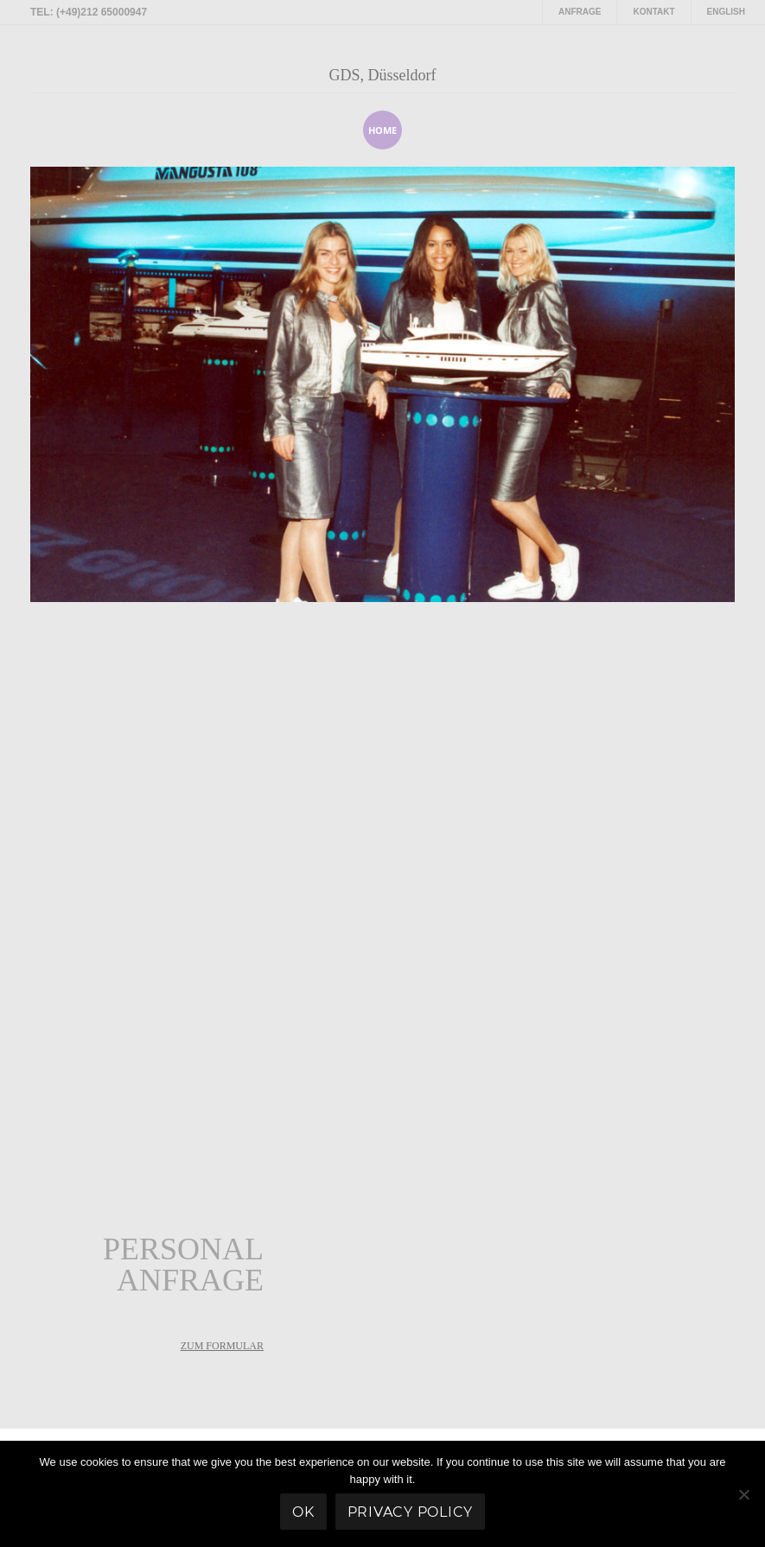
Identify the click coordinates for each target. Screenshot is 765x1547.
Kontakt (653, 11)
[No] (743, 1494)
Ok (303, 1512)
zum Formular (222, 1346)
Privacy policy (410, 1512)
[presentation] (699, 129)
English (726, 11)
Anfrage (579, 11)
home (382, 130)
